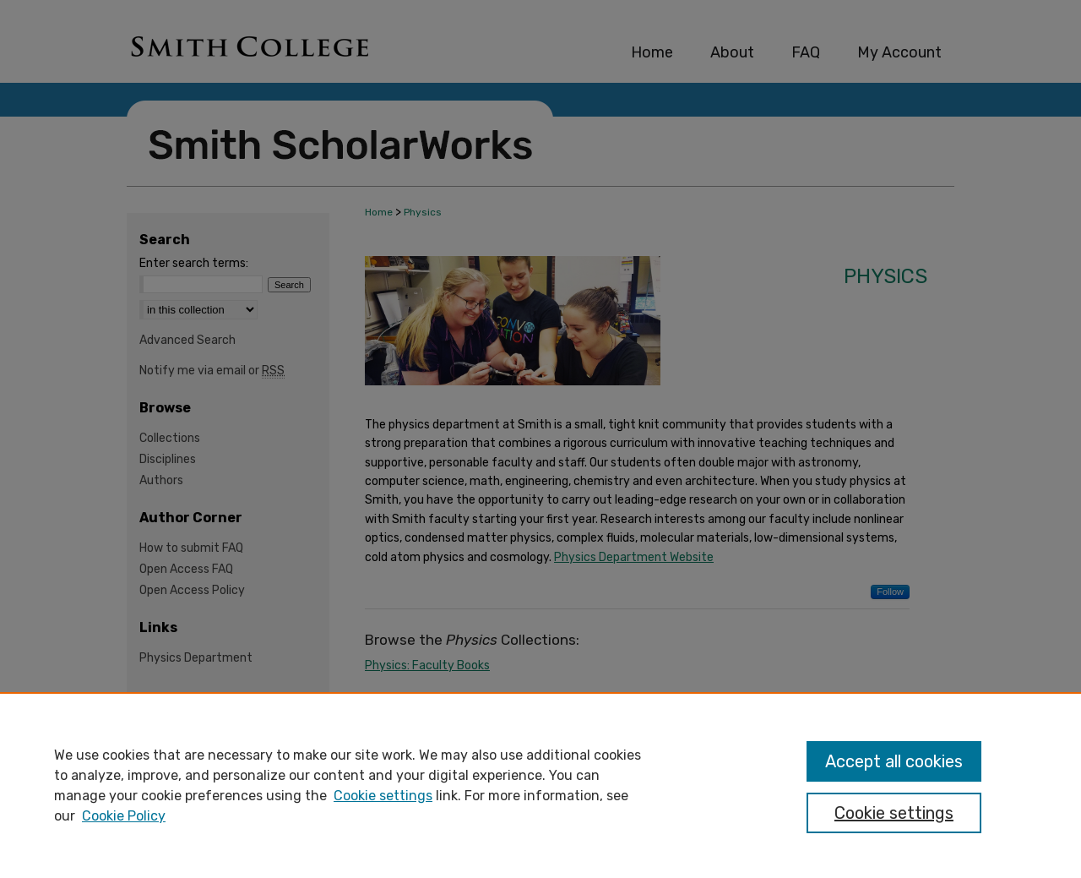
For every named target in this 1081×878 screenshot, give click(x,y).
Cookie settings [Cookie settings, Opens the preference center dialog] (893, 813)
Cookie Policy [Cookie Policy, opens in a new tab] (124, 816)
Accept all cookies (894, 761)
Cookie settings (383, 796)
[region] (540, 785)
